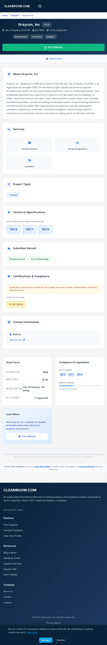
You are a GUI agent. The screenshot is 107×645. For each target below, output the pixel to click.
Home (4, 15)
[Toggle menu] (42, 6)
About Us (8, 594)
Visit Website (54, 47)
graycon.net (17, 342)
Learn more (78, 460)
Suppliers (14, 15)
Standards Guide (12, 561)
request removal (84, 470)
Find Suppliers (11, 528)
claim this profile (43, 470)
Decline (60, 640)
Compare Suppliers (13, 533)
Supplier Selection (12, 566)
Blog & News (10, 555)
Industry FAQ (10, 572)
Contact (7, 600)
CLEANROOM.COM (18, 6)
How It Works (10, 577)
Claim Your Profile (12, 539)
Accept (46, 640)
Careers (7, 605)
